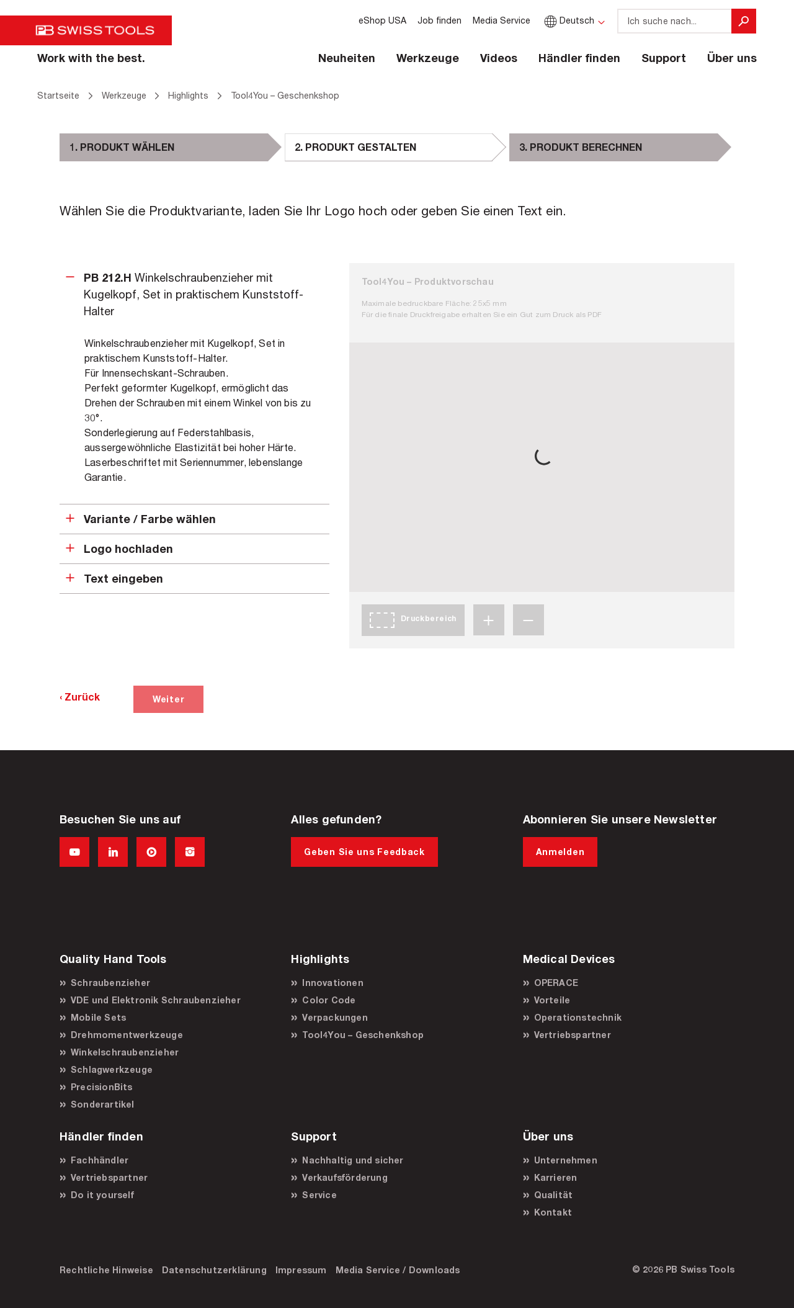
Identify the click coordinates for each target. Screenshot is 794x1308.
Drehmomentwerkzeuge (127, 1034)
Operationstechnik (578, 1017)
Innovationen (332, 982)
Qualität (553, 1194)
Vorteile (552, 1000)
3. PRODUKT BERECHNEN (580, 147)
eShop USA (382, 20)
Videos (498, 58)
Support (663, 58)
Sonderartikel (103, 1104)
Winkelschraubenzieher (125, 1052)
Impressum (301, 1270)
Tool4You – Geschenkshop (363, 1034)
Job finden (439, 20)
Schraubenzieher (110, 982)
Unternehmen (565, 1160)
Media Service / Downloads (398, 1270)
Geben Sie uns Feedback (364, 851)
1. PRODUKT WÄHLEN (121, 147)
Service (319, 1194)
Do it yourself (102, 1194)
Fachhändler (99, 1160)
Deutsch (568, 20)
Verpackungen (334, 1017)
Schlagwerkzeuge (112, 1069)
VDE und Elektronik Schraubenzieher (156, 1000)
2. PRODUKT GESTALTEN (355, 147)
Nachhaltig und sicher (352, 1160)
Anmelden (560, 851)
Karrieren (556, 1177)
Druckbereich (429, 618)
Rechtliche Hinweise (106, 1270)
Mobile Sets (98, 1017)
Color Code (328, 1000)
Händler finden (579, 58)
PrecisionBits (102, 1087)
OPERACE (556, 982)
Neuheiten (346, 58)
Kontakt (553, 1212)
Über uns (732, 58)
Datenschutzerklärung (214, 1270)
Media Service (501, 20)
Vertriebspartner (572, 1034)
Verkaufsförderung (344, 1177)
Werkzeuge (427, 58)
